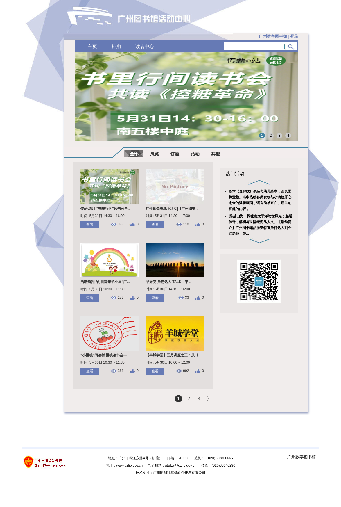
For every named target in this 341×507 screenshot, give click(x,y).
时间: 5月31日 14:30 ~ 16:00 (102, 216)
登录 (294, 36)
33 (187, 298)
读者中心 (144, 46)
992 (186, 371)
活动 (195, 153)
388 (120, 224)
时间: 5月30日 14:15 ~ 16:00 (168, 289)
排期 (116, 46)
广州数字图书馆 (301, 457)
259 (120, 298)
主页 (92, 46)
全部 (134, 153)
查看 (89, 225)
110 (186, 224)
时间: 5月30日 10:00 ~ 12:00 (168, 362)
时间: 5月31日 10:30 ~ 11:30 (102, 289)
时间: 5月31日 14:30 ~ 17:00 (168, 216)
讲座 (174, 153)
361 (120, 371)
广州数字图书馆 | (278, 36)
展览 (154, 153)
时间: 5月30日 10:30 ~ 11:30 (102, 362)
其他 (215, 153)
